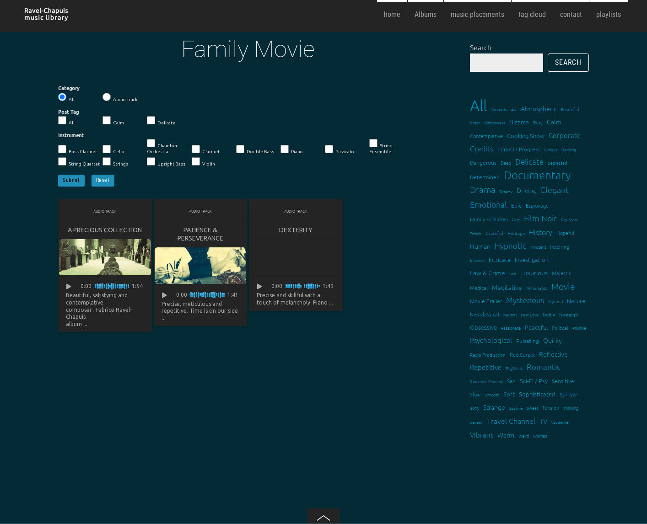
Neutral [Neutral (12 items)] (510, 314)
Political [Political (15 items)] (560, 327)
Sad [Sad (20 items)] (511, 381)
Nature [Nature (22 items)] (576, 300)
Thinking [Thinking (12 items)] (570, 407)
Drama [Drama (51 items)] (483, 189)
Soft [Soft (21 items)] (509, 394)
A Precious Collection (105, 230)
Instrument (71, 135)
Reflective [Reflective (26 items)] (553, 353)
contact (571, 14)
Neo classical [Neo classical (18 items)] (484, 314)
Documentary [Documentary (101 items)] (537, 175)
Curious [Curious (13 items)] (550, 149)
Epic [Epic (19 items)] (516, 205)
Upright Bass (166, 161)
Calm (113, 120)
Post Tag (68, 112)
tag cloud (532, 14)
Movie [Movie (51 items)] (563, 286)
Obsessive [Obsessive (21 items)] (483, 327)
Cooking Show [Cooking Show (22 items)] (526, 135)
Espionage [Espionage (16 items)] (537, 205)
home (392, 14)
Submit (71, 180)
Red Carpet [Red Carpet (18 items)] (522, 354)
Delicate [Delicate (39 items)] (529, 161)
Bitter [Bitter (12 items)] (475, 122)
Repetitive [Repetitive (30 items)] (485, 367)
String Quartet (79, 161)
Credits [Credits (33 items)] (481, 148)
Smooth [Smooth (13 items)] (492, 394)
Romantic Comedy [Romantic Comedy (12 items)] (486, 381)
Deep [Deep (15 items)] (506, 162)
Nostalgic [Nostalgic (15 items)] (568, 314)
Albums (426, 14)
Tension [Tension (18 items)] (550, 407)
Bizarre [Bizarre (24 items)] (519, 121)
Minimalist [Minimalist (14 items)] (536, 287)
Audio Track (119, 97)
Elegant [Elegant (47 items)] (555, 189)
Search (480, 47)
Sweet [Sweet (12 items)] (532, 407)
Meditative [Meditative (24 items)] (507, 287)
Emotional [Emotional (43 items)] (488, 204)
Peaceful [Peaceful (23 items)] (536, 327)
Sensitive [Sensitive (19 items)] (563, 381)
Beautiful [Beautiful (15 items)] (570, 109)
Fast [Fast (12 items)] (516, 219)
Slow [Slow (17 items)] (475, 394)
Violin (203, 161)
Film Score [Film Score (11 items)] (569, 220)
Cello (113, 149)
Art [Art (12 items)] (514, 109)
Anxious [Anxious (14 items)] (499, 109)
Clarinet (206, 149)
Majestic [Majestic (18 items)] (561, 273)
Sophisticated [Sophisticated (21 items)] (537, 394)
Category (69, 88)
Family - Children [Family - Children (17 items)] (489, 219)
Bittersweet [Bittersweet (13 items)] (494, 122)
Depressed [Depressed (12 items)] (557, 162)
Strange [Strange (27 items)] (494, 407)
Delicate (161, 120)
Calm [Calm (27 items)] (554, 121)
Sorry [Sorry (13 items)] (474, 407)
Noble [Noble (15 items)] (549, 314)
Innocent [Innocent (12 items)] (538, 246)
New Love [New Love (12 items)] (530, 314)
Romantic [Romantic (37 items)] (544, 367)
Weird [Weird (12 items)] (523, 435)
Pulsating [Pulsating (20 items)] (527, 340)
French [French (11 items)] (475, 233)
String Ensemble (381, 146)
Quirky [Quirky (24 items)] (552, 340)
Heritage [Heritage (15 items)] (516, 233)
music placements (477, 14)
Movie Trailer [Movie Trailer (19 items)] (486, 301)
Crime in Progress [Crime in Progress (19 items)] (518, 149)
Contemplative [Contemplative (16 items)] (486, 135)
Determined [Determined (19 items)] (485, 177)
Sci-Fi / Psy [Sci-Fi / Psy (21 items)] (534, 380)
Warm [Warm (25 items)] (505, 434)
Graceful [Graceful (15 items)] (494, 233)
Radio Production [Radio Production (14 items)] (488, 354)
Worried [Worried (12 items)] (540, 435)
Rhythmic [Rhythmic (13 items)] (514, 367)
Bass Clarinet (77, 149)
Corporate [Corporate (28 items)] (565, 135)
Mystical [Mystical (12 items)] (555, 301)
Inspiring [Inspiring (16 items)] (559, 246)
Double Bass (255, 149)
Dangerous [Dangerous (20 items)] (483, 162)
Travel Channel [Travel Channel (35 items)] (511, 421)
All (66, 97)
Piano (291, 149)
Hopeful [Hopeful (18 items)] (565, 232)
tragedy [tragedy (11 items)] (476, 422)
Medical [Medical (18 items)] (479, 287)
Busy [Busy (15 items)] (538, 122)
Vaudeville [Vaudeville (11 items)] (559, 422)
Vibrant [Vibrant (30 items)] (481, 434)
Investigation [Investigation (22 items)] (532, 259)
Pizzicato (339, 149)
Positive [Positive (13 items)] (579, 327)
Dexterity (296, 230)
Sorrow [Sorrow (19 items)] (568, 394)
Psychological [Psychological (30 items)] (491, 340)
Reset (103, 180)
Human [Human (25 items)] (480, 246)
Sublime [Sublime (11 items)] (516, 408)
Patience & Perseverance (200, 234)
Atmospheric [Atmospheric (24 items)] (538, 108)
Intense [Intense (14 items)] (477, 260)
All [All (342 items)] (478, 105)
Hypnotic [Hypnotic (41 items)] (510, 246)
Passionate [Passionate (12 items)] (511, 327)
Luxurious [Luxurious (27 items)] (534, 272)
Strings (115, 161)
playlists (608, 14)
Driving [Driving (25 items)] (527, 190)
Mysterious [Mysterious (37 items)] (525, 300)
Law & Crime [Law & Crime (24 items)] (487, 272)
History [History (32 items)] (540, 232)
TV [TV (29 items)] (543, 421)
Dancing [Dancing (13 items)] (568, 149)
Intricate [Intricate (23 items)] (500, 259)
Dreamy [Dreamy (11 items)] (506, 191)
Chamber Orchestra (162, 146)
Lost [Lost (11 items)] (512, 274)
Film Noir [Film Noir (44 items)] (540, 218)
